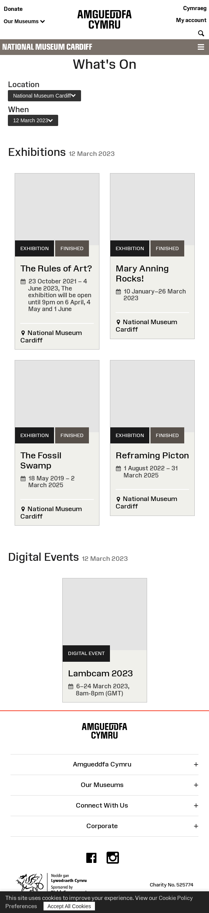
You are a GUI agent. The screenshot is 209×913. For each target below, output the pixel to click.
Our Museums (24, 21)
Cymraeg (194, 8)
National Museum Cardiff (47, 47)
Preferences (21, 906)
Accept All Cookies (69, 906)
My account (191, 20)
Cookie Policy (176, 898)
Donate (13, 9)
